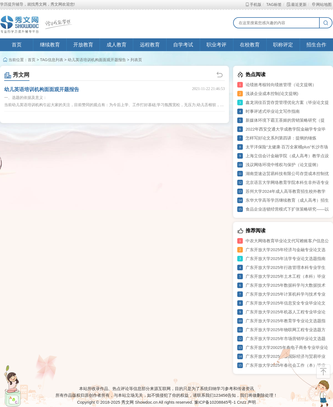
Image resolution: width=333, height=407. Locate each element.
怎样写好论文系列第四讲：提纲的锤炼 (281, 138)
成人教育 (117, 45)
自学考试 (183, 45)
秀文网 (16, 75)
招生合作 (316, 45)
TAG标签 (274, 4)
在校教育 (250, 45)
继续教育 (50, 45)
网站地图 (321, 4)
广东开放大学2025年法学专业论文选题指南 (286, 258)
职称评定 (283, 45)
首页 (17, 45)
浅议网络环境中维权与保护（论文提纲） (283, 164)
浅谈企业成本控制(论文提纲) (272, 93)
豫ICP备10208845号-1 (215, 402)
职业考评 (216, 45)
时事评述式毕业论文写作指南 (273, 111)
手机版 (253, 4)
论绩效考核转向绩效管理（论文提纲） (281, 84)
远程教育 (150, 45)
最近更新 (296, 4)
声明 (252, 402)
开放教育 (83, 45)
